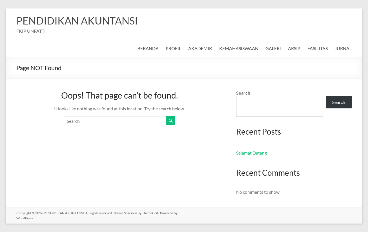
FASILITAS (317, 48)
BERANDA (148, 48)
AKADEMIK (200, 48)
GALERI (273, 48)
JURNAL (343, 48)
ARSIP (294, 48)
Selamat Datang (251, 152)
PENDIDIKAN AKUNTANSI (77, 20)
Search (243, 92)
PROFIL (173, 48)
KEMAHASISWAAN (238, 48)
